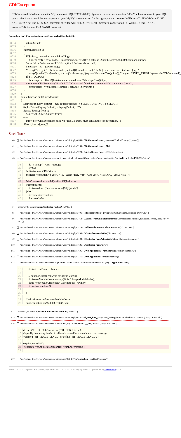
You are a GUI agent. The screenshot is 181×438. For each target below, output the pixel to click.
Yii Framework (110, 370)
